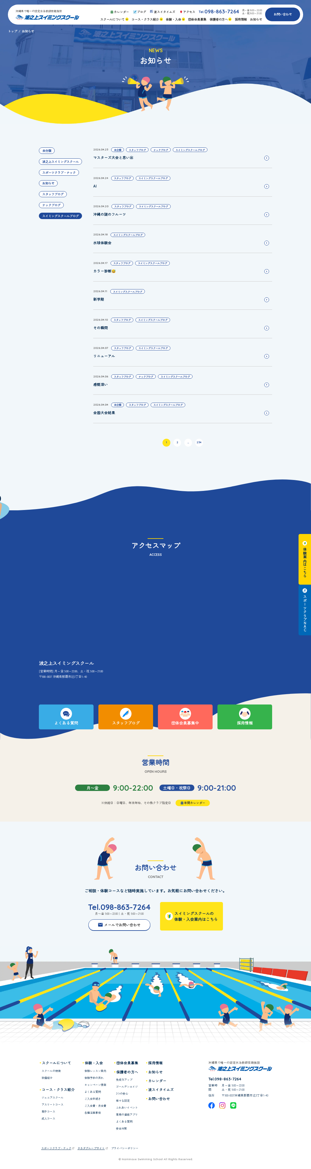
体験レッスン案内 (95, 1071)
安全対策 (121, 1128)
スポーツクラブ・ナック (59, 172)
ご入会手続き (92, 1098)
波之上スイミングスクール (60, 161)
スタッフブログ (52, 194)
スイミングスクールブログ (60, 216)
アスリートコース (52, 1104)
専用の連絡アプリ (127, 1114)
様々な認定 (123, 1100)
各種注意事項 (92, 1112)
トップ (12, 31)
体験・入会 (94, 1063)
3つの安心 (122, 1093)
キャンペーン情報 (95, 1084)
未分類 (46, 150)
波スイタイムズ (161, 1089)
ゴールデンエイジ (127, 1086)
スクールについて (56, 1063)
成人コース (48, 1118)
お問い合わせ (283, 14)
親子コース (48, 1111)
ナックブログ (51, 205)
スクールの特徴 (51, 1071)
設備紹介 (47, 1077)
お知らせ (48, 183)
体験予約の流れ (94, 1077)
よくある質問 (92, 1091)
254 (199, 442)
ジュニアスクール (52, 1097)
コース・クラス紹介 (58, 1089)
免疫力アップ (124, 1079)
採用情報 (155, 1063)
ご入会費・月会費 (95, 1105)
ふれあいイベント (127, 1107)
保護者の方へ (127, 1072)
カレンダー (157, 1081)
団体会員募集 (127, 1063)
